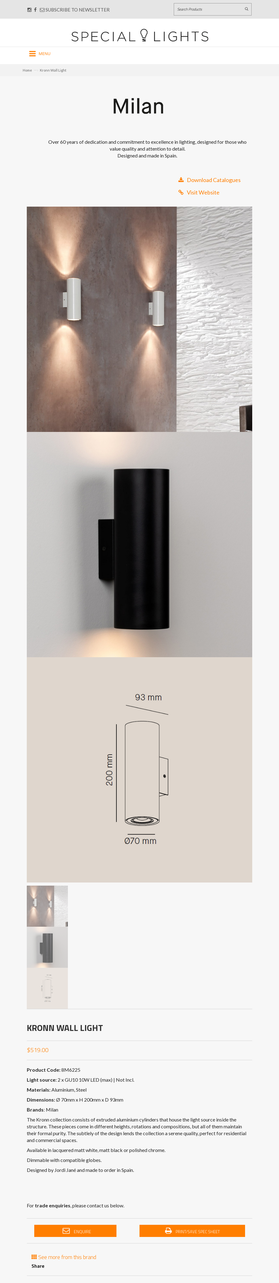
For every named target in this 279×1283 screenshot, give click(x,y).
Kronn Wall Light (53, 70)
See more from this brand (63, 1256)
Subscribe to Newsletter (75, 9)
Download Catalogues (209, 179)
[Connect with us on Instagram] (29, 9)
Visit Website (199, 192)
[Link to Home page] (140, 35)
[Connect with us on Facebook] (35, 9)
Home (27, 70)
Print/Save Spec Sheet (192, 1231)
